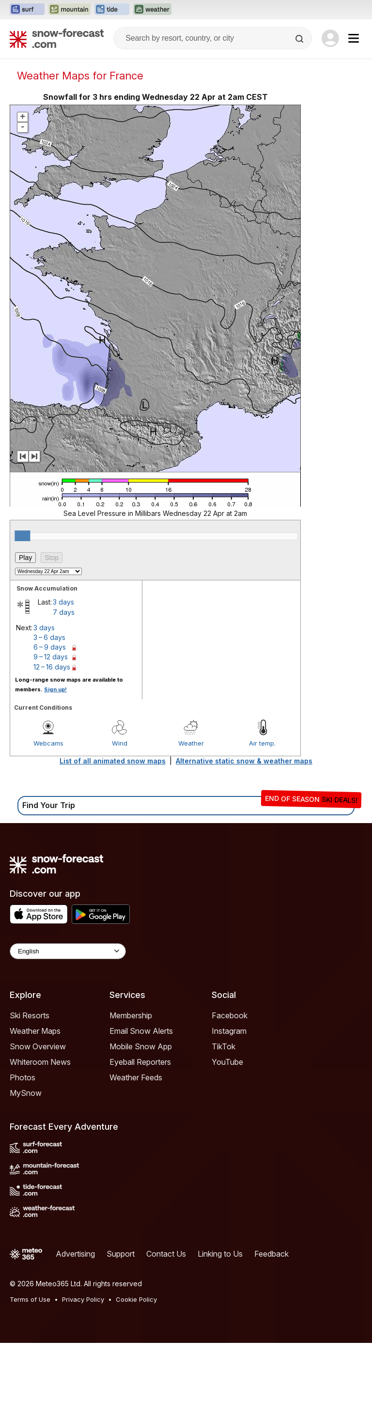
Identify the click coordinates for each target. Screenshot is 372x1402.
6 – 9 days (49, 706)
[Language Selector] (68, 1010)
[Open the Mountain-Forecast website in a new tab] (69, 9)
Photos (22, 1136)
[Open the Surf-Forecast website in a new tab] (27, 9)
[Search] (300, 39)
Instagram (229, 1090)
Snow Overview (38, 1105)
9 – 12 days (50, 716)
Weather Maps (35, 1090)
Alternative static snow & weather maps (244, 820)
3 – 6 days (49, 696)
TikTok (223, 1105)
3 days (63, 661)
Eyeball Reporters (140, 1121)
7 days (64, 671)
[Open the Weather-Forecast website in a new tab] (152, 9)
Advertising (75, 1313)
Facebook (230, 1074)
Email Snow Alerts (141, 1090)
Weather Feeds (135, 1136)
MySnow (26, 1152)
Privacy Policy (83, 1358)
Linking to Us (220, 1313)
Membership (130, 1074)
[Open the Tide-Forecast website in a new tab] (111, 9)
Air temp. (262, 802)
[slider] (22, 595)
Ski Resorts (29, 1074)
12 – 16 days (51, 726)
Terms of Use (30, 1358)
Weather (191, 802)
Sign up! (55, 748)
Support (121, 1313)
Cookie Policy (136, 1358)
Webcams (48, 802)
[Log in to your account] (330, 38)
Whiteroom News (40, 1121)
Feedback (271, 1313)
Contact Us (166, 1313)
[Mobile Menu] (353, 38)
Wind (119, 802)
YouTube (227, 1121)
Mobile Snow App (140, 1105)
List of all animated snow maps (113, 820)
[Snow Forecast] (57, 38)
